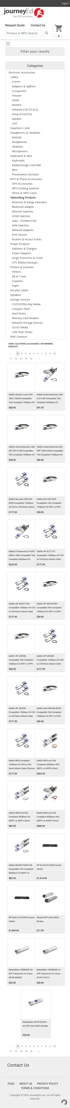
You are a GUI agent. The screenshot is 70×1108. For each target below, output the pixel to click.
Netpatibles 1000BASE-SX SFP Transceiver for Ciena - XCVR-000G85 (21, 974)
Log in (65, 3)
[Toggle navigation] (8, 43)
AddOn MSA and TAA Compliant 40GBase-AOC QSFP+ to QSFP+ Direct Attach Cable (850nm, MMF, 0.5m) (49, 768)
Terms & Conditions (35, 1088)
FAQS (11, 1083)
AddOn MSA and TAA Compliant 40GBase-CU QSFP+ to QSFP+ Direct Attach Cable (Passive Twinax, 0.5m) (19, 821)
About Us (25, 1083)
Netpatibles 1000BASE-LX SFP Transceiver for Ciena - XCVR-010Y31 (49, 974)
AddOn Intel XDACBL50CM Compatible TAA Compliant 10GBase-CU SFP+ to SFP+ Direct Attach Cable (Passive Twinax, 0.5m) (50, 716)
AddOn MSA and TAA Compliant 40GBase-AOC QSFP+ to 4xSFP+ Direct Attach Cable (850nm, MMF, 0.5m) (49, 821)
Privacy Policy (47, 1083)
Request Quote (15, 25)
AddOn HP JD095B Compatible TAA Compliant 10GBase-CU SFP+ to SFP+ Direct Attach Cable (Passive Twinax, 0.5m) (22, 664)
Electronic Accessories (27, 344)
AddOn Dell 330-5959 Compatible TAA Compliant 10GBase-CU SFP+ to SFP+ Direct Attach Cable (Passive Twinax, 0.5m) (50, 507)
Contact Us (38, 25)
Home (11, 344)
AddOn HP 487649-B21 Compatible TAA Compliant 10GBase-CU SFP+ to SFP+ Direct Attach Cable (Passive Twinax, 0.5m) (50, 612)
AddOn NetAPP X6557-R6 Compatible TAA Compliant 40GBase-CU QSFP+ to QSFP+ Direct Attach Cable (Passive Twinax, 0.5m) (21, 873)
